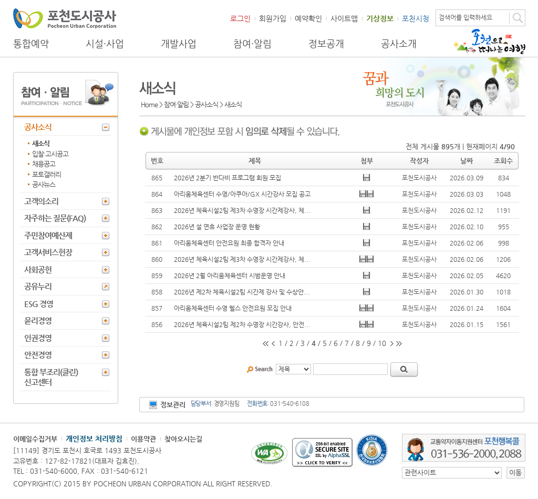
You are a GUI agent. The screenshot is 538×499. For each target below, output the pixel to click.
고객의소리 (41, 201)
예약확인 (308, 18)
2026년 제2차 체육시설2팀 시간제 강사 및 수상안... (242, 292)
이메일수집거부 (35, 439)
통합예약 (31, 43)
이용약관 (143, 439)
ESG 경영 (38, 303)
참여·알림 (252, 43)
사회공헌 (37, 269)
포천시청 (415, 18)
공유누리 (37, 286)
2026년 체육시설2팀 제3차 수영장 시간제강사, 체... (242, 210)
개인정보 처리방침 (94, 438)
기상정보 (380, 18)
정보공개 (326, 43)
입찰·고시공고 (50, 154)
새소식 (40, 143)
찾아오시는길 (183, 439)
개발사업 (178, 43)
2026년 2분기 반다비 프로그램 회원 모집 (227, 177)
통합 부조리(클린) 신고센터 (51, 377)
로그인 (240, 18)
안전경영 (37, 354)
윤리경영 (37, 320)
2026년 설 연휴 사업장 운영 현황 (217, 226)
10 (382, 343)
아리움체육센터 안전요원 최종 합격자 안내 (229, 243)
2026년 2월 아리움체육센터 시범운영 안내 (229, 275)
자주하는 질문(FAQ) (55, 217)
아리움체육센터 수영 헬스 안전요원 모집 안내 (233, 308)
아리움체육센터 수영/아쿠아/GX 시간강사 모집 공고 (242, 194)
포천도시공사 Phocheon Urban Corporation (64, 18)
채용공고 (43, 164)
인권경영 (37, 337)
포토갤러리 (46, 174)
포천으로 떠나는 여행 (489, 41)
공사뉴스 (43, 184)
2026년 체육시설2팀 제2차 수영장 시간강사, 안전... (242, 324)
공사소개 (399, 43)
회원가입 (272, 18)
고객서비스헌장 (48, 252)
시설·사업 (105, 43)
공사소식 (37, 127)
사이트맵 (344, 18)
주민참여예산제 (48, 235)
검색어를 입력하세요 (465, 17)
